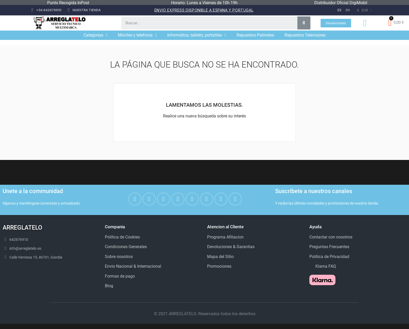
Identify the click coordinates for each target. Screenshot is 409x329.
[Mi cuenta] (364, 23)
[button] (336, 23)
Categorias (95, 35)
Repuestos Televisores (305, 35)
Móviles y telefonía (137, 35)
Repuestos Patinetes (255, 35)
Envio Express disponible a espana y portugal (203, 10)
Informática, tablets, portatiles (196, 35)
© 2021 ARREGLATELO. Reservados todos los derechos (204, 313)
